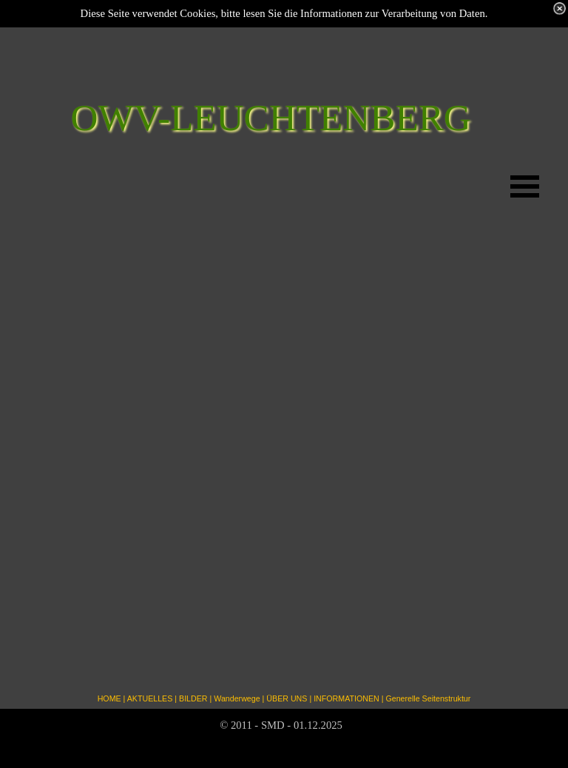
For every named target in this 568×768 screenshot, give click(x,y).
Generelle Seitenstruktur (427, 698)
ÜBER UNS (286, 698)
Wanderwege (237, 698)
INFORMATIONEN (346, 698)
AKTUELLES (150, 698)
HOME (109, 698)
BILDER (193, 698)
